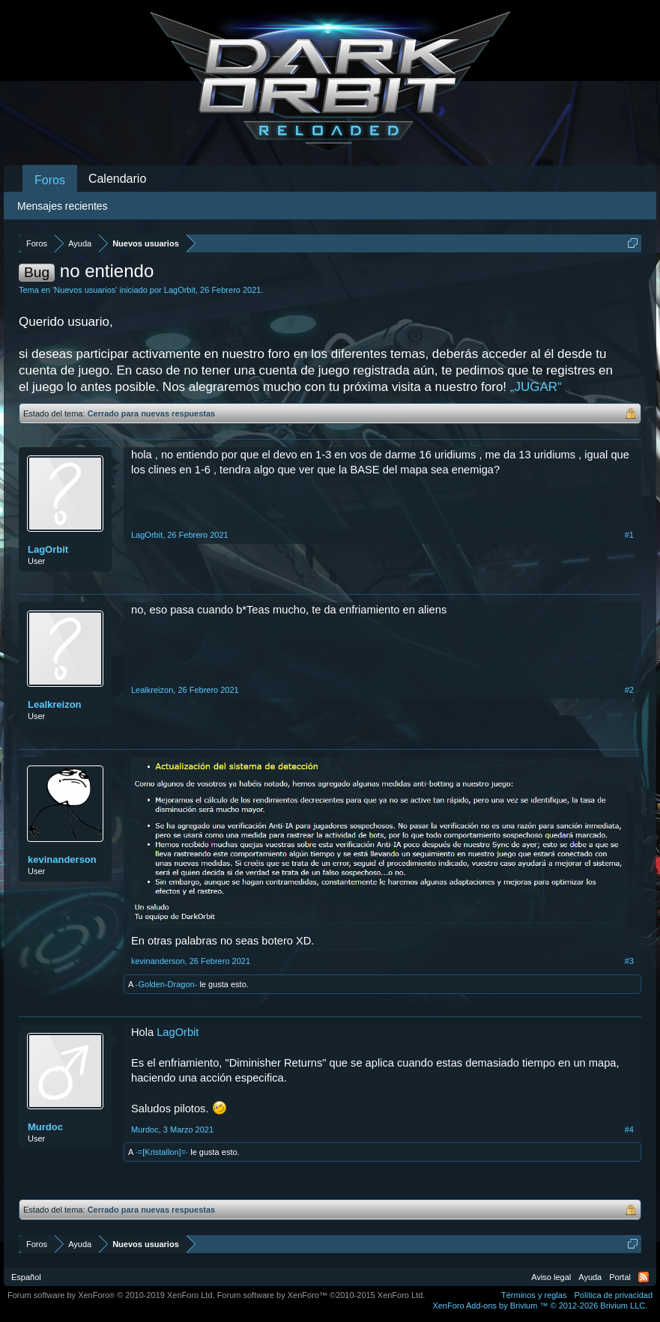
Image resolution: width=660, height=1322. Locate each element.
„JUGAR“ (536, 387)
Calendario (117, 178)
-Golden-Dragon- (167, 984)
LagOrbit (180, 289)
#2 (629, 689)
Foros (49, 180)
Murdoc (45, 1127)
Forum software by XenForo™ (321, 1295)
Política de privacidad (613, 1295)
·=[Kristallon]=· (162, 1151)
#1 (629, 534)
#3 (629, 960)
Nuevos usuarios (84, 289)
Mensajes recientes (62, 206)
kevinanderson (62, 859)
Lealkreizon (55, 704)
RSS (643, 1277)
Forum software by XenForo (111, 1295)
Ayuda (590, 1277)
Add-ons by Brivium (539, 1305)
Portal (620, 1277)
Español (26, 1277)
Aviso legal (551, 1277)
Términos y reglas (533, 1295)
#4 (629, 1129)
